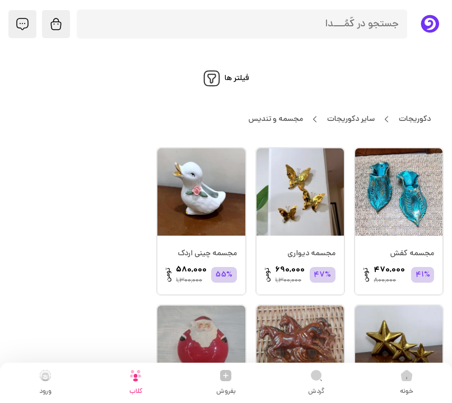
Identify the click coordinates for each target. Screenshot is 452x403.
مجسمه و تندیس (275, 119)
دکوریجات (414, 119)
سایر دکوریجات (351, 119)
